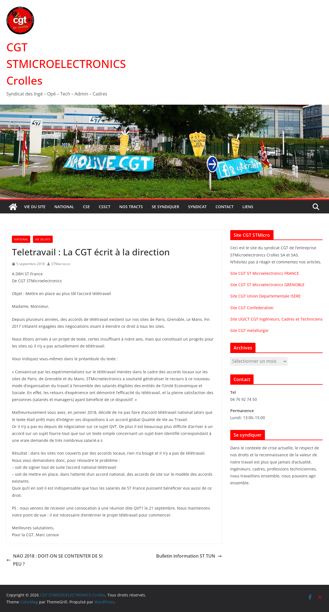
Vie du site (34, 206)
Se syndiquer (165, 206)
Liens (247, 206)
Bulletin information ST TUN (189, 556)
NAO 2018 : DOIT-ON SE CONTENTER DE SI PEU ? (54, 560)
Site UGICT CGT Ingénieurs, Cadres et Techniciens (276, 319)
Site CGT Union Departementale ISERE (265, 296)
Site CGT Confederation (252, 307)
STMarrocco (60, 263)
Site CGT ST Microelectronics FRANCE (264, 273)
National (64, 206)
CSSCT (104, 206)
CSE (86, 206)
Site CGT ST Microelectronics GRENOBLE (267, 284)
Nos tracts (131, 206)
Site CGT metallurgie (249, 330)
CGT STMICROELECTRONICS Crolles (66, 63)
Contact (225, 206)
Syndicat (197, 206)
